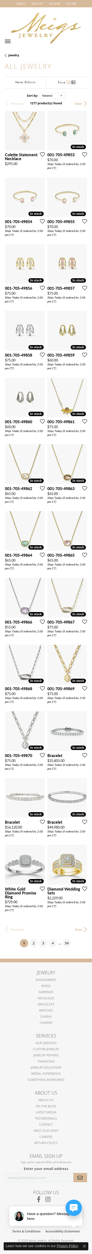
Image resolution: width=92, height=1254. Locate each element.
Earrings (46, 992)
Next (78, 103)
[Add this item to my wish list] (41, 154)
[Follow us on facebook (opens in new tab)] (38, 1199)
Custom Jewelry (46, 1049)
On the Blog (46, 1106)
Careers (46, 1136)
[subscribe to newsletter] (80, 1177)
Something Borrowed (46, 1079)
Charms (46, 1022)
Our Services (46, 1043)
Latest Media (46, 1112)
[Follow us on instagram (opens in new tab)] (48, 1199)
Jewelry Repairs (46, 1055)
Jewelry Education (46, 1067)
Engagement (46, 979)
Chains (46, 1016)
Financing (46, 1061)
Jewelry (13, 55)
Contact (46, 1124)
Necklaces (46, 998)
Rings (46, 986)
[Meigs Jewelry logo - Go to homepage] (46, 26)
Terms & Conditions (26, 1231)
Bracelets (46, 1004)
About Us (45, 1100)
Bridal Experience (46, 1073)
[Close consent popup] (84, 1246)
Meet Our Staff (46, 1130)
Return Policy (46, 1143)
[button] (20, 3)
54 (67, 943)
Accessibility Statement (62, 1231)
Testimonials (46, 1118)
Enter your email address (46, 1168)
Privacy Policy (67, 1246)
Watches (46, 1010)
